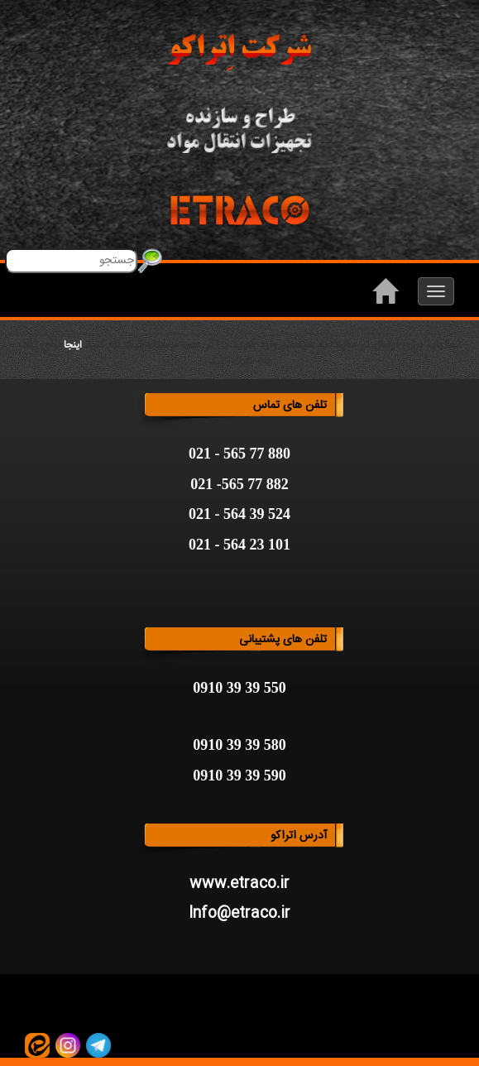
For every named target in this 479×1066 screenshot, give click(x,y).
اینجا (73, 345)
